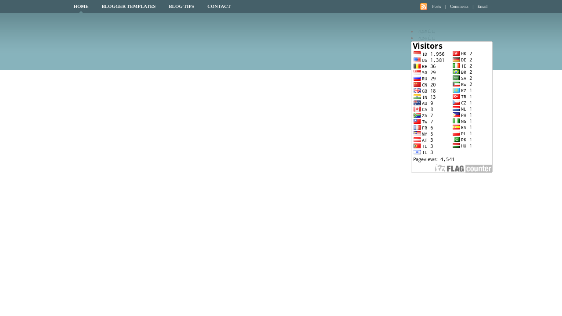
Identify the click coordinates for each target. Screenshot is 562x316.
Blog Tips (182, 6)
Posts (436, 6)
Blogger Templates (129, 6)
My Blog (149, 41)
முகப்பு (427, 31)
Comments (459, 6)
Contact (219, 6)
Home (81, 6)
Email (483, 6)
